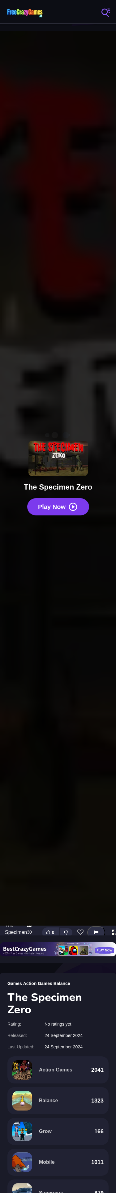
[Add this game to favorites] (80, 932)
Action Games (37, 983)
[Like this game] (50, 932)
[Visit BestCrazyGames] (58, 949)
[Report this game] (96, 932)
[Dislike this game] (66, 932)
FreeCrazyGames (24, 12)
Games (14, 983)
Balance (62, 983)
